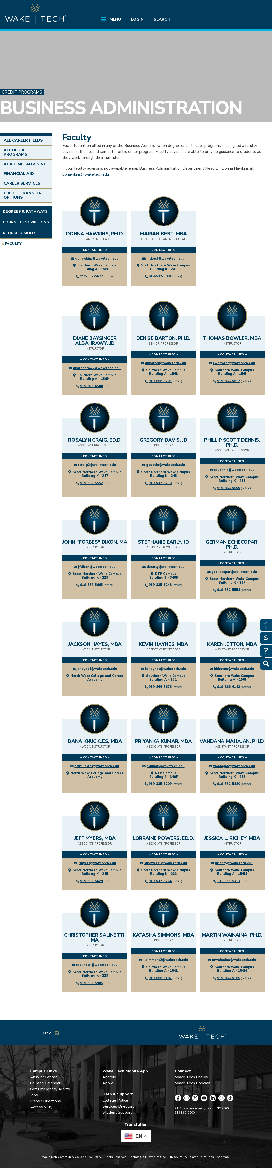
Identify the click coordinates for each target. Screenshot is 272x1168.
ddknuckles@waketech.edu (96, 766)
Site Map (223, 1157)
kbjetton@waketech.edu (234, 669)
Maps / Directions (45, 1101)
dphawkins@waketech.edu (85, 174)
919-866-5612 (228, 381)
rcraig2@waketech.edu (97, 465)
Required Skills (20, 233)
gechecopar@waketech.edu (234, 572)
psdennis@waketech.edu (234, 470)
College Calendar (45, 1083)
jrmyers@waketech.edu (97, 863)
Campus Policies (202, 1157)
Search (162, 19)
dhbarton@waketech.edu (165, 363)
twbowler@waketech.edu (234, 363)
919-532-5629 (91, 881)
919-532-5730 (160, 483)
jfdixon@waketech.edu (97, 567)
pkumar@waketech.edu (165, 766)
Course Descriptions (26, 222)
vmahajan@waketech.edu (234, 766)
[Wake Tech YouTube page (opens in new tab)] (204, 1098)
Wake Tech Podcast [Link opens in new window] (193, 1083)
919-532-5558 (228, 590)
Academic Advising (25, 164)
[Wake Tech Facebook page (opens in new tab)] (178, 1098)
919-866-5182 (160, 978)
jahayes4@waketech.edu (97, 669)
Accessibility (41, 1107)
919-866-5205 (160, 381)
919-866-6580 (91, 386)
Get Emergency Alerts (50, 1089)
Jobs (34, 1095)
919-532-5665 (91, 585)
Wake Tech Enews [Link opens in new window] (191, 1077)
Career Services (22, 183)
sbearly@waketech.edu (165, 567)
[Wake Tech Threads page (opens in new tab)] (221, 1098)
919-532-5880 (228, 784)
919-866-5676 (160, 687)
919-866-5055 (228, 488)
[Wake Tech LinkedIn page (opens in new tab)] (213, 1098)
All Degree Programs (16, 152)
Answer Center (43, 1077)
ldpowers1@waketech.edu (165, 863)
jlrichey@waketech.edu (234, 863)
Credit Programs (22, 92)
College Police (115, 1100)
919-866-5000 (185, 1113)
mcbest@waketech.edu (165, 258)
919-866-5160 (228, 978)
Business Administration (121, 108)
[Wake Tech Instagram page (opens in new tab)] (186, 1098)
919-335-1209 (160, 784)
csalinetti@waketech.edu (97, 965)
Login (137, 19)
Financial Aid (19, 173)
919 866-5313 (228, 881)
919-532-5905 (91, 983)
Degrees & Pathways (25, 211)
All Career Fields (23, 140)
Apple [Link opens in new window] (107, 1083)
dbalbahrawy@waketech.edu (97, 368)
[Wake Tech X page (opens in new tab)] (195, 1098)
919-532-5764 (160, 881)
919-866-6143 (228, 687)
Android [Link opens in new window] (109, 1077)
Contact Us (136, 1157)
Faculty (13, 243)
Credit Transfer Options (23, 195)
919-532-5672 (91, 276)
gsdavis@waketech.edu (165, 465)
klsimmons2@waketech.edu (165, 960)
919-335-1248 (160, 585)
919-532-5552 (91, 483)
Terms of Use (156, 1157)
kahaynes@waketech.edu (165, 669)
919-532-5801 (160, 276)
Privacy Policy (177, 1157)
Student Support (117, 1112)
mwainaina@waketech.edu (234, 960)
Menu (115, 19)
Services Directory (118, 1106)
